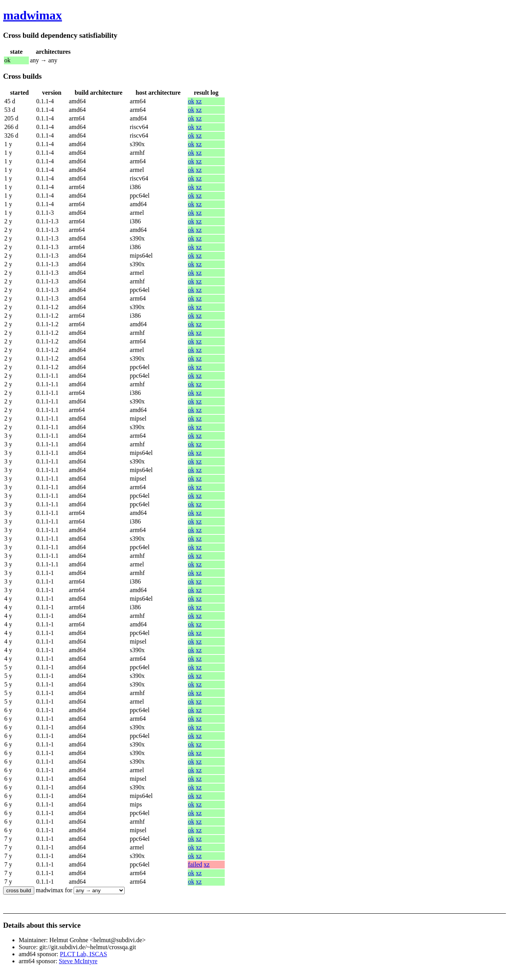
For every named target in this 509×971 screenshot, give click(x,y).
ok (191, 101)
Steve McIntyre (78, 961)
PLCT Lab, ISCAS (83, 954)
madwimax (32, 15)
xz (199, 101)
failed (195, 864)
